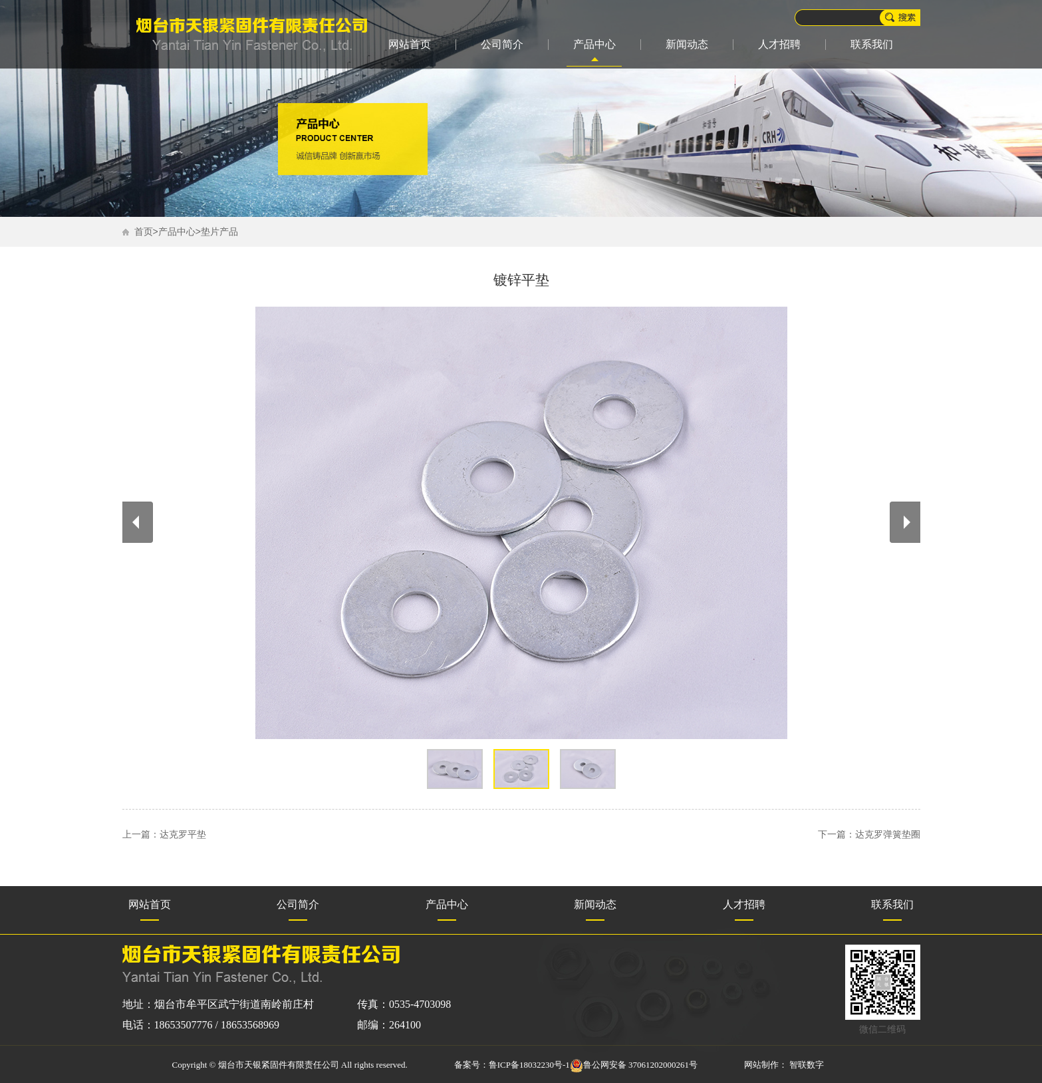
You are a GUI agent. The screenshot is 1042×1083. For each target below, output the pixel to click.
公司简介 (502, 44)
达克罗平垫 (183, 835)
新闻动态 (687, 44)
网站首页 (409, 44)
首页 (143, 232)
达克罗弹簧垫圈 (887, 835)
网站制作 (761, 1065)
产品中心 (594, 44)
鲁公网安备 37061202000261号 (634, 1065)
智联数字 (806, 1065)
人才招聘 (779, 44)
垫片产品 (219, 232)
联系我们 (871, 44)
